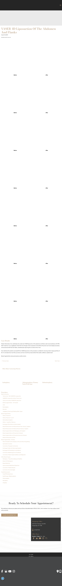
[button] (9, 515)
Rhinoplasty (5, 480)
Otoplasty (5, 482)
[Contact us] (57, 571)
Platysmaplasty (6, 478)
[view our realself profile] (46, 538)
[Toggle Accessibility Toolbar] (2, 578)
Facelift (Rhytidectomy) (8, 474)
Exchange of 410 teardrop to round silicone (12, 450)
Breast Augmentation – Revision (8, 439)
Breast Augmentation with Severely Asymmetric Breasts (15, 435)
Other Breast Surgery (6, 457)
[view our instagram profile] (43, 538)
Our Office (31, 556)
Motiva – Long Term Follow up (9, 422)
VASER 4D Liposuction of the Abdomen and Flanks (28, 30)
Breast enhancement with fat (9, 437)
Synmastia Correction (7, 443)
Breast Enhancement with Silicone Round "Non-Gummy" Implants (16, 426)
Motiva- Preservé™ (7, 415)
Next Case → (58, 361)
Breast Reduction (6, 463)
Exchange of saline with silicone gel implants (12, 448)
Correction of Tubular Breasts (9, 467)
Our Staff (31, 554)
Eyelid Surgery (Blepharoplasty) (9, 476)
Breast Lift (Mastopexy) (8, 461)
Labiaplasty (6, 382)
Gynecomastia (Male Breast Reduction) (11, 465)
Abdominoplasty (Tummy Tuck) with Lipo (30, 383)
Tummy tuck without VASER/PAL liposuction (12, 400)
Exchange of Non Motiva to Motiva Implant (12, 424)
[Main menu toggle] (60, 5)
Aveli (4, 404)
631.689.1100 (37, 529)
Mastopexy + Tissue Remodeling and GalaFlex (12, 458)
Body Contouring (4, 394)
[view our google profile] (36, 538)
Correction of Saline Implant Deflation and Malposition (14, 454)
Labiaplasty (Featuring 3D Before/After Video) (12, 411)
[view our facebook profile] (33, 538)
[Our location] (60, 571)
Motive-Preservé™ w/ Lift (8, 417)
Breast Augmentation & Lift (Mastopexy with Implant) (14, 430)
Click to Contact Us (9, 515)
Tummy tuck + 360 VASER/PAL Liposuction (12, 396)
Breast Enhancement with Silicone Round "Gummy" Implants (15, 428)
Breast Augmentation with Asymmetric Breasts (13, 433)
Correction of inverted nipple (9, 469)
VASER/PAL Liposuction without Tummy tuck (12, 398)
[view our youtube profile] (40, 538)
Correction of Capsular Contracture (10, 446)
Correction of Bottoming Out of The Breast (12, 452)
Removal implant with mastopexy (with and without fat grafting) (16, 441)
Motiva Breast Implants (8, 420)
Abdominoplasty (47, 382)
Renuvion (5, 409)
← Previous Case (5, 361)
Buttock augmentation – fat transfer (10, 402)
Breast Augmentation (5, 413)
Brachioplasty (6, 407)
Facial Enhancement (5, 472)
